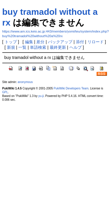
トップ (11, 41)
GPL (5, 92)
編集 (29, 41)
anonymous (25, 82)
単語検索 (38, 47)
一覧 (22, 47)
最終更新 (58, 47)
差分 (40, 41)
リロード (95, 41)
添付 (80, 41)
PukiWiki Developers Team (71, 88)
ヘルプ (75, 47)
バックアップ (60, 41)
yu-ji (41, 96)
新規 (11, 47)
